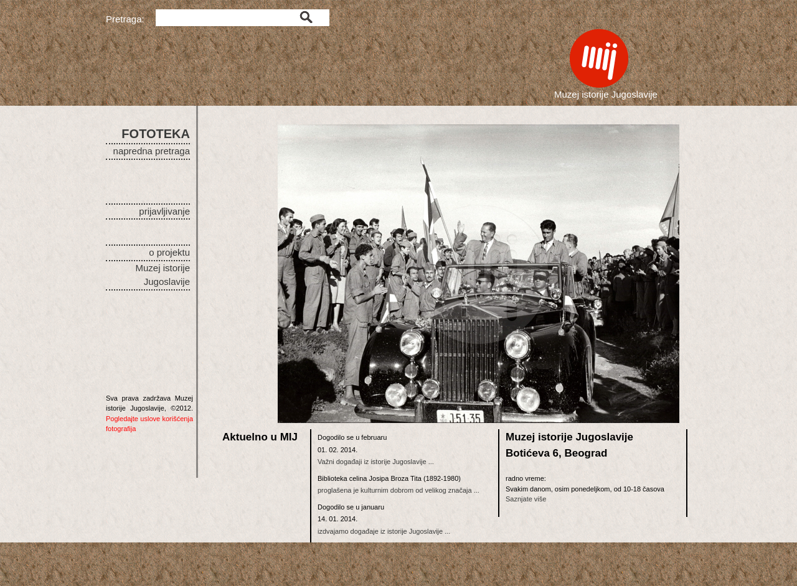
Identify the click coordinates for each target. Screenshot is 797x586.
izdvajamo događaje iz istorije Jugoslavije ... (384, 531)
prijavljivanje (164, 211)
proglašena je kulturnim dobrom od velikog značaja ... (398, 490)
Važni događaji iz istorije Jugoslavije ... (376, 461)
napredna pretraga (151, 151)
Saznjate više (526, 499)
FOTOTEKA (155, 134)
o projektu (169, 252)
